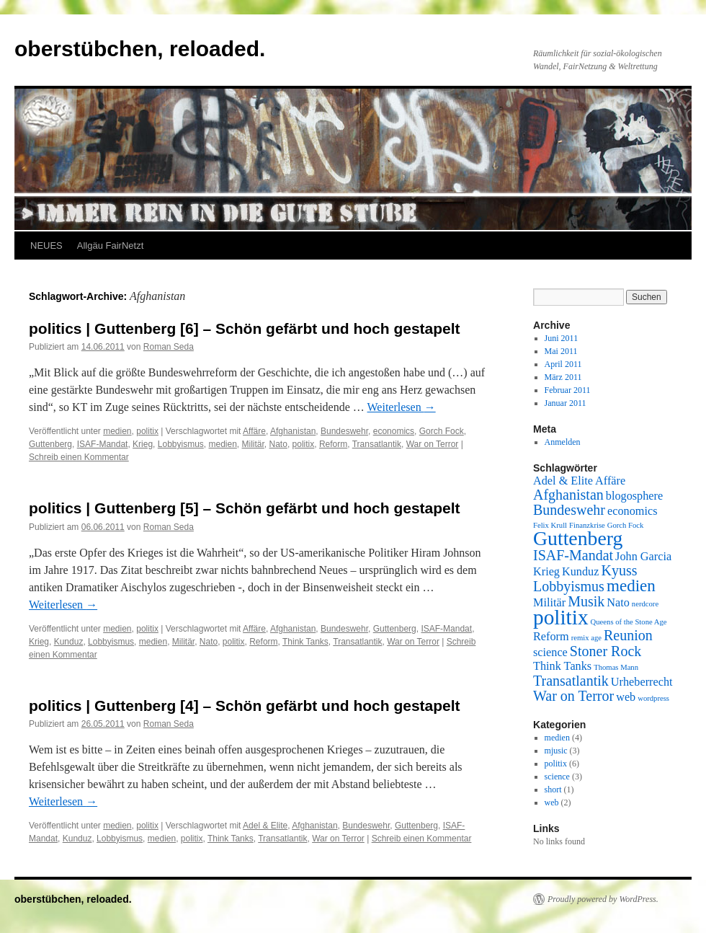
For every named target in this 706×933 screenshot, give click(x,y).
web (552, 802)
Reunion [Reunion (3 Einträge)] (628, 635)
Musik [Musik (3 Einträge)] (586, 601)
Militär (253, 444)
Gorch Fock (441, 431)
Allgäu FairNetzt (110, 245)
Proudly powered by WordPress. (603, 899)
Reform (333, 444)
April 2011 (563, 364)
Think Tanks (305, 642)
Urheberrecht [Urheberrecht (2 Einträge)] (642, 682)
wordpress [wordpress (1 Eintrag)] (653, 698)
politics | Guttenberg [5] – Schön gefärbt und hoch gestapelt (244, 508)
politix (147, 431)
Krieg (143, 444)
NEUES (46, 245)
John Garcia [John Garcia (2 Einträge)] (643, 556)
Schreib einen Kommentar (79, 457)
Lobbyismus (181, 444)
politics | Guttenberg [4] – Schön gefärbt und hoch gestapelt (244, 705)
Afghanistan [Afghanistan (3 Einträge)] (568, 495)
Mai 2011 (561, 351)
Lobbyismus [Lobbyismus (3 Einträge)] (568, 586)
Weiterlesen (401, 407)
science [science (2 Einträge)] (550, 652)
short (553, 789)
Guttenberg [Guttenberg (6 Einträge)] (577, 538)
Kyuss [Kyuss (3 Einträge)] (619, 570)
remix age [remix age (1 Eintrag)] (586, 638)
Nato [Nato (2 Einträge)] (618, 602)
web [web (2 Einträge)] (625, 697)
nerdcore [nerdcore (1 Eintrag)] (645, 604)
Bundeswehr (344, 431)
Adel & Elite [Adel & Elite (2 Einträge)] (563, 480)
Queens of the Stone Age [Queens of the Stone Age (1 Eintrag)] (629, 622)
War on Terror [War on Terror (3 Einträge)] (573, 696)
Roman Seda (168, 347)
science (557, 776)
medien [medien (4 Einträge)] (631, 585)
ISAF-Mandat (102, 444)
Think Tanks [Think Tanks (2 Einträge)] (562, 666)
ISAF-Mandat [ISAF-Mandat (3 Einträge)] (573, 555)
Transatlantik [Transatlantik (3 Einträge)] (571, 681)
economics (393, 431)
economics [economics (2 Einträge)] (632, 511)
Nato (278, 444)
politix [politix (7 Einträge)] (561, 617)
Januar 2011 (565, 403)
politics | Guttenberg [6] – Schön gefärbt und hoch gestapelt (244, 328)
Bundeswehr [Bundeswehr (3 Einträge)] (569, 510)
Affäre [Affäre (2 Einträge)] (610, 480)
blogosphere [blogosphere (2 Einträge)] (634, 496)
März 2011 (563, 377)
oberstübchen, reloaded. (139, 49)
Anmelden (563, 442)
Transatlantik (376, 444)
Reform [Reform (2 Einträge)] (551, 636)
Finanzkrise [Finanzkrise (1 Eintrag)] (587, 525)
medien (117, 431)
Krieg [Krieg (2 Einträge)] (546, 571)
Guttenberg (50, 444)
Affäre (254, 431)
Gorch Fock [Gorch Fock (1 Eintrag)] (625, 525)
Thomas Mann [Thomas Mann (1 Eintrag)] (616, 667)
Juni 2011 (561, 338)
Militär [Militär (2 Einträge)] (549, 602)
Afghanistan (293, 431)
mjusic (556, 751)
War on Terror (432, 444)
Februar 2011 (568, 390)
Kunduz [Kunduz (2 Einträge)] (580, 571)
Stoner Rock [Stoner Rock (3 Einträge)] (605, 651)
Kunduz (69, 642)
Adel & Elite (265, 826)
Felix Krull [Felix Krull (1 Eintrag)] (550, 525)
